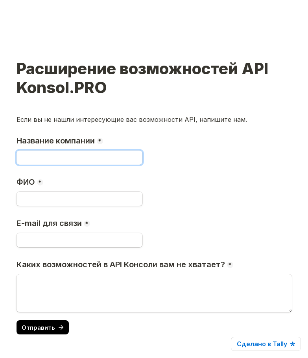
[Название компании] (79, 158)
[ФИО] (79, 199)
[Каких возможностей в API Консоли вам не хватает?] (154, 293)
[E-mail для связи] (79, 240)
